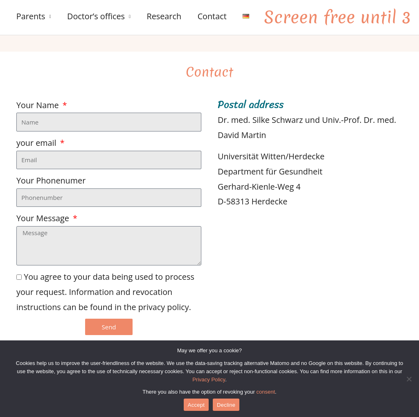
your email (37, 142)
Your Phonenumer (51, 180)
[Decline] (409, 379)
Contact (212, 16)
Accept (196, 405)
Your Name (38, 105)
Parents (30, 16)
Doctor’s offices (96, 16)
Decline (226, 405)
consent (266, 392)
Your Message (43, 218)
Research (163, 16)
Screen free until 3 (337, 17)
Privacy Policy (208, 379)
